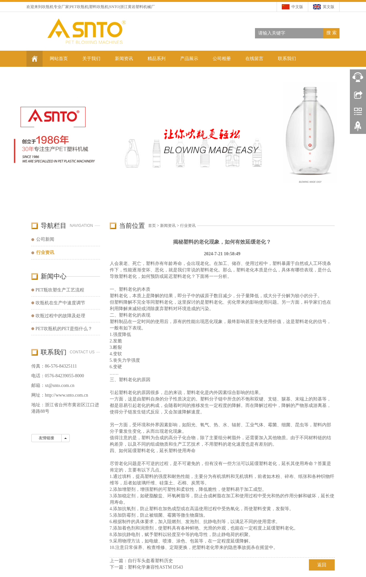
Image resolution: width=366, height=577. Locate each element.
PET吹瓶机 (79, 7)
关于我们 (91, 58)
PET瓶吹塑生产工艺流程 (60, 290)
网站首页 (59, 58)
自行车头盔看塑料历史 (150, 560)
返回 (321, 564)
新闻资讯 (124, 58)
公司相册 (222, 58)
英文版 (328, 7)
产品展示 (189, 58)
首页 (152, 225)
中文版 (297, 7)
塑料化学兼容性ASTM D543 (155, 567)
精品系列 (156, 58)
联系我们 (287, 58)
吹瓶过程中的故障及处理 (60, 315)
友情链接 (46, 438)
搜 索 (331, 32)
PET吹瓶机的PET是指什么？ (64, 328)
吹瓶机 (48, 7)
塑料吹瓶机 (98, 7)
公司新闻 (45, 239)
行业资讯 (188, 225)
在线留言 (254, 58)
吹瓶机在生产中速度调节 (60, 302)
